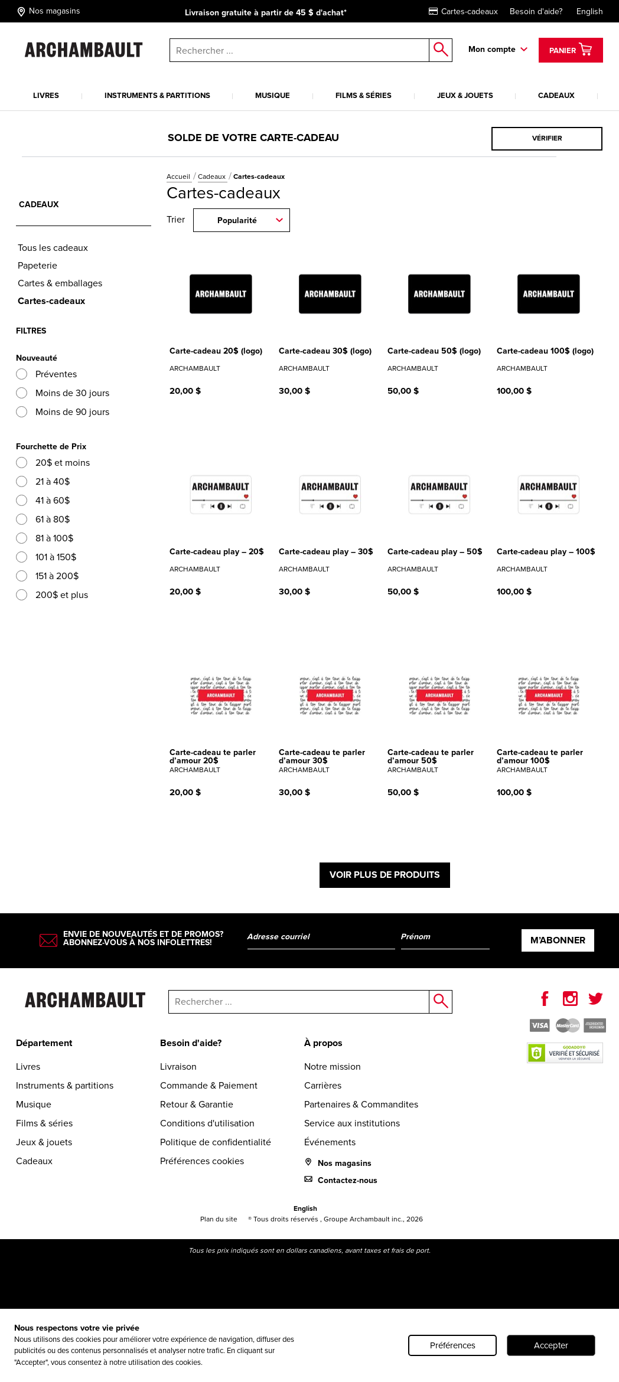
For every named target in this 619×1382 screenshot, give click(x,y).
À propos (323, 1043)
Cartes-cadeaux (463, 11)
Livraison (178, 1066)
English (589, 11)
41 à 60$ (43, 500)
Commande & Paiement (209, 1085)
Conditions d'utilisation (207, 1123)
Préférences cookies (202, 1161)
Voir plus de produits (385, 874)
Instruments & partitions (157, 95)
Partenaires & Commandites (361, 1104)
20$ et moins (53, 462)
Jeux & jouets (465, 95)
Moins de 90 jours (62, 412)
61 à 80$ (43, 519)
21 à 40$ (43, 481)
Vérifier (547, 138)
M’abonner (557, 940)
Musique (272, 95)
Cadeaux (556, 95)
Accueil (179, 176)
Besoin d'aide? (536, 11)
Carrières (322, 1085)
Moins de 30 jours (62, 393)
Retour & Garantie (196, 1104)
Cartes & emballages (60, 283)
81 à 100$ (44, 538)
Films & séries (363, 95)
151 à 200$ (47, 576)
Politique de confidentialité (215, 1142)
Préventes (46, 374)
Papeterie (37, 265)
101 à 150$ (46, 557)
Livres (46, 95)
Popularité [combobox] (237, 220)
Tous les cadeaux (53, 247)
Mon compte (492, 49)
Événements (330, 1142)
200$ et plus (52, 595)
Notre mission (332, 1066)
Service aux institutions (352, 1123)
